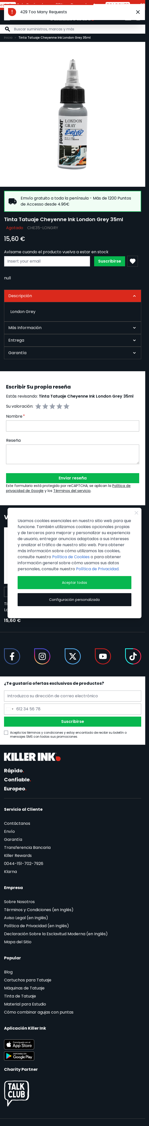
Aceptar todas (74, 582)
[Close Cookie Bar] (136, 513)
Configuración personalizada (74, 599)
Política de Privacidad (97, 569)
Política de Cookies (71, 557)
